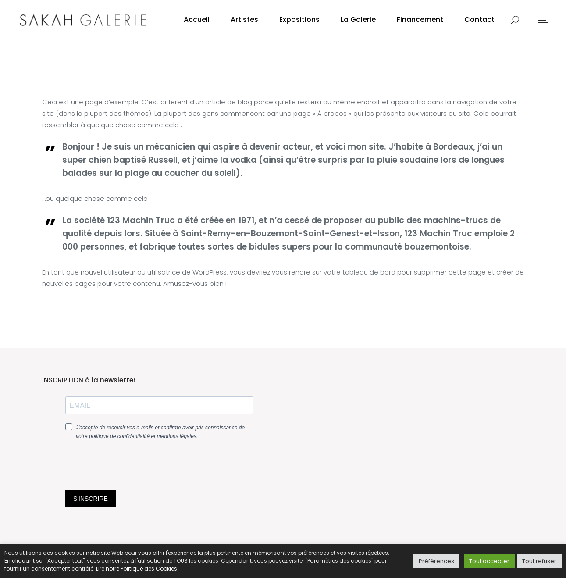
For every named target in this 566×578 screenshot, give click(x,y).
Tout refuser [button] (539, 561)
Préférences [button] (436, 561)
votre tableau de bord (359, 272)
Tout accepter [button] (489, 561)
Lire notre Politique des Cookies (136, 568)
